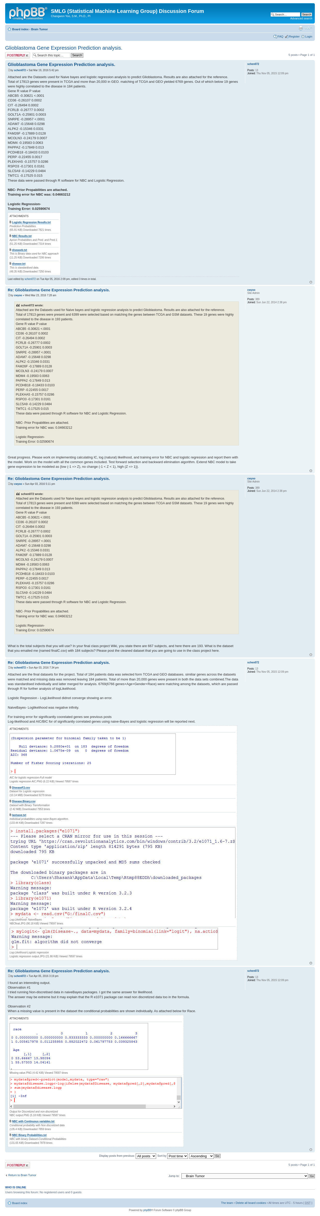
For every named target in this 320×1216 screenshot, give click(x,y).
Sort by (172, 1155)
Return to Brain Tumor (22, 1175)
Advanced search (301, 18)
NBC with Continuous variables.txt (33, 1121)
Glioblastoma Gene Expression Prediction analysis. (64, 48)
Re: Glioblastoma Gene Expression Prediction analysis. (59, 290)
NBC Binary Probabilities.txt (29, 1135)
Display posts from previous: (127, 1155)
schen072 (20, 70)
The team (227, 1202)
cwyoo (18, 295)
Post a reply (17, 55)
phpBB (147, 1210)
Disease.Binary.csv (23, 801)
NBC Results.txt (22, 236)
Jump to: (174, 1175)
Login (308, 36)
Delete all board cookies (250, 1202)
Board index (20, 29)
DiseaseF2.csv (21, 787)
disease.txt (19, 263)
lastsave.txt (19, 815)
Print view (300, 28)
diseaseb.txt (19, 250)
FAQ (280, 36)
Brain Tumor (39, 29)
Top (310, 282)
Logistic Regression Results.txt (31, 222)
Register (294, 36)
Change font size (308, 28)
